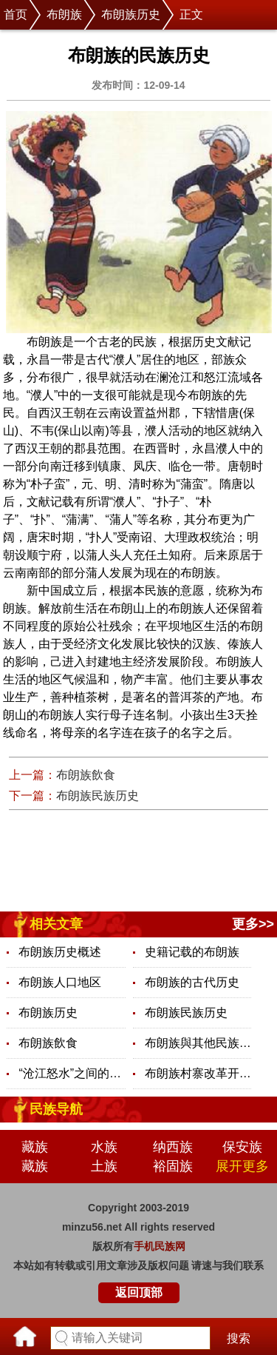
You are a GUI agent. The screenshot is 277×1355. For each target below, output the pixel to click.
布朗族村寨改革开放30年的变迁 (198, 1073)
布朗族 (64, 14)
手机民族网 (159, 1246)
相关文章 (56, 924)
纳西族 (173, 1147)
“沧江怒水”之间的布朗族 (71, 1073)
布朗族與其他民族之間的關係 (198, 1043)
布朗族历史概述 (59, 952)
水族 (104, 1147)
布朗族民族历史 (97, 795)
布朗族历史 (130, 14)
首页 (15, 14)
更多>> (253, 924)
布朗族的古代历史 (192, 982)
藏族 (34, 1147)
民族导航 (56, 1109)
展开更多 (242, 1166)
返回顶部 (139, 1292)
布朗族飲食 (85, 775)
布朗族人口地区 (59, 982)
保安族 (242, 1147)
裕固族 (173, 1166)
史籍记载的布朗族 (192, 952)
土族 (104, 1166)
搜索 (238, 1338)
